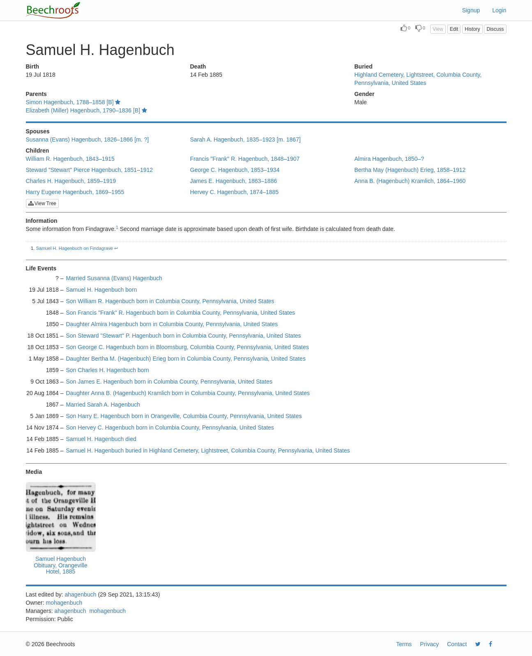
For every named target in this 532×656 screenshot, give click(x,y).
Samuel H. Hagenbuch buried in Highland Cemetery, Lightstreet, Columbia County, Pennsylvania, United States (208, 450)
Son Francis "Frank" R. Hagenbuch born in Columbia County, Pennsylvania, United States (180, 312)
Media (34, 472)
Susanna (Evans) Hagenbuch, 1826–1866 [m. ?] (87, 139)
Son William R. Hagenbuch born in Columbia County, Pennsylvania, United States (170, 301)
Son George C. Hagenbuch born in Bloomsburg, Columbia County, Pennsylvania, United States (187, 347)
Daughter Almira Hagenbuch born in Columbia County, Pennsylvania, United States (172, 324)
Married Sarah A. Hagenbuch (103, 404)
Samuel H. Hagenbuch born (101, 289)
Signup (471, 10)
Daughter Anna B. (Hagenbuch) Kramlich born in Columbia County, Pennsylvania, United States (188, 393)
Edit (454, 29)
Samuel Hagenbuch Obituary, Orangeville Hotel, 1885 (60, 565)
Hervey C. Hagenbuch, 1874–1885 (234, 192)
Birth (32, 66)
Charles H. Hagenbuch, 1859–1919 (71, 181)
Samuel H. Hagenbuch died (101, 439)
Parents (36, 94)
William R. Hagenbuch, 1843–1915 (70, 158)
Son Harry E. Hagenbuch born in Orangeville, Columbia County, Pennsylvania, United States (184, 416)
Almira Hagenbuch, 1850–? (389, 158)
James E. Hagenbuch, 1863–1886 (233, 181)
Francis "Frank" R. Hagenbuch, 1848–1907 (245, 158)
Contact (457, 644)
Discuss (495, 29)
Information (42, 220)
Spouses (38, 131)
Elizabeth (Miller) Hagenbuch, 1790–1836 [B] (86, 110)
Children (37, 150)
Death (198, 66)
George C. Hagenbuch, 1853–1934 (235, 170)
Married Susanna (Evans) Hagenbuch (114, 278)
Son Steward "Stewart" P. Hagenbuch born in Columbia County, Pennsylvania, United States (183, 335)
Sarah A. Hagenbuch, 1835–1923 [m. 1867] (245, 139)
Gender (365, 94)
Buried (364, 66)
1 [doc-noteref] (117, 227)
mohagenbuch (64, 602)
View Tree (42, 203)
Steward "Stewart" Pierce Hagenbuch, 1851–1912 (89, 170)
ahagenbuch (80, 594)
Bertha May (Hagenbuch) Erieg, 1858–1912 (410, 170)
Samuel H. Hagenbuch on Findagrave (74, 248)
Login (499, 10)
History (472, 29)
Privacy (429, 644)
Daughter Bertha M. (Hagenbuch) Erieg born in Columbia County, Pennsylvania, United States (186, 358)
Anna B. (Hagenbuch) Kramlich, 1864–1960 (410, 181)
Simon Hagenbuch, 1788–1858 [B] (73, 102)
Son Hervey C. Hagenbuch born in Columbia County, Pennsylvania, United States (170, 427)
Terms (404, 644)
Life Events (41, 268)
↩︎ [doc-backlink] (116, 248)
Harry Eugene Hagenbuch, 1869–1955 (75, 192)
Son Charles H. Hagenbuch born (107, 370)
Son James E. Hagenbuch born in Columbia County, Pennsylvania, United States (169, 381)
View (438, 29)
